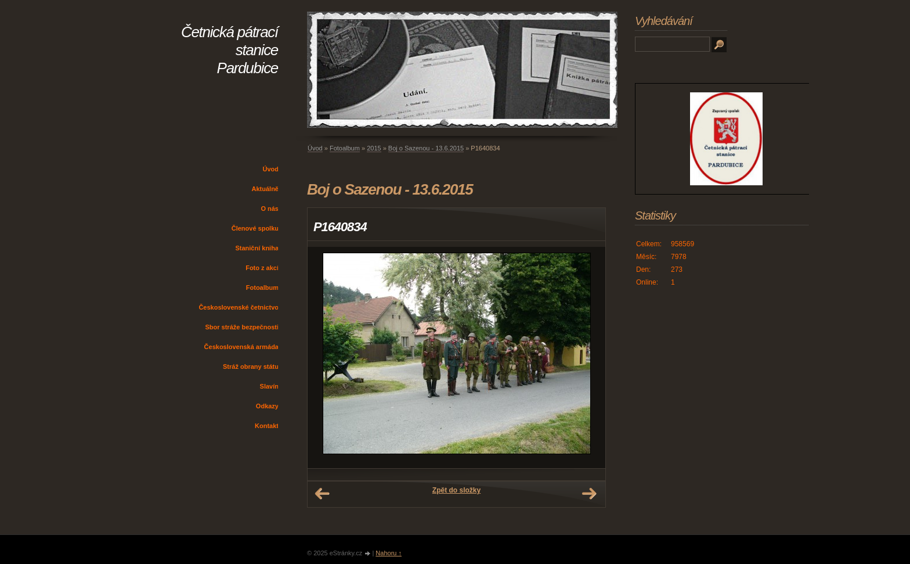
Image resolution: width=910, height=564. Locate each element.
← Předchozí (322, 493)
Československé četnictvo (238, 307)
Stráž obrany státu (251, 366)
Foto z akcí (262, 267)
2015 (374, 148)
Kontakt (267, 425)
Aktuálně (265, 188)
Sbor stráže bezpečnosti (242, 327)
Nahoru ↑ (388, 552)
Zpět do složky (456, 490)
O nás (270, 208)
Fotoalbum (262, 287)
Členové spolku (255, 228)
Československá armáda (241, 346)
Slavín (269, 386)
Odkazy (267, 406)
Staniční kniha (257, 248)
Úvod (271, 169)
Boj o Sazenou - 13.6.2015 (426, 148)
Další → (589, 493)
